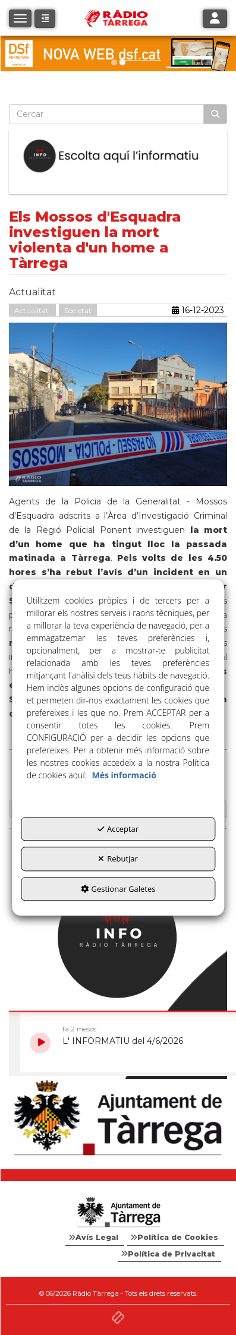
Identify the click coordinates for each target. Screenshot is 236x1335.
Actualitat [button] (32, 310)
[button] (44, 19)
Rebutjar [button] (118, 859)
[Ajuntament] (118, 1118)
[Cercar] (215, 114)
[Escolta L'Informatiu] (118, 156)
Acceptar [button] (118, 828)
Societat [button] (78, 310)
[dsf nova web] (118, 53)
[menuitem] (94, 1237)
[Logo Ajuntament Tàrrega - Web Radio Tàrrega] (118, 1212)
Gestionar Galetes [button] (118, 888)
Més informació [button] (124, 775)
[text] (106, 114)
